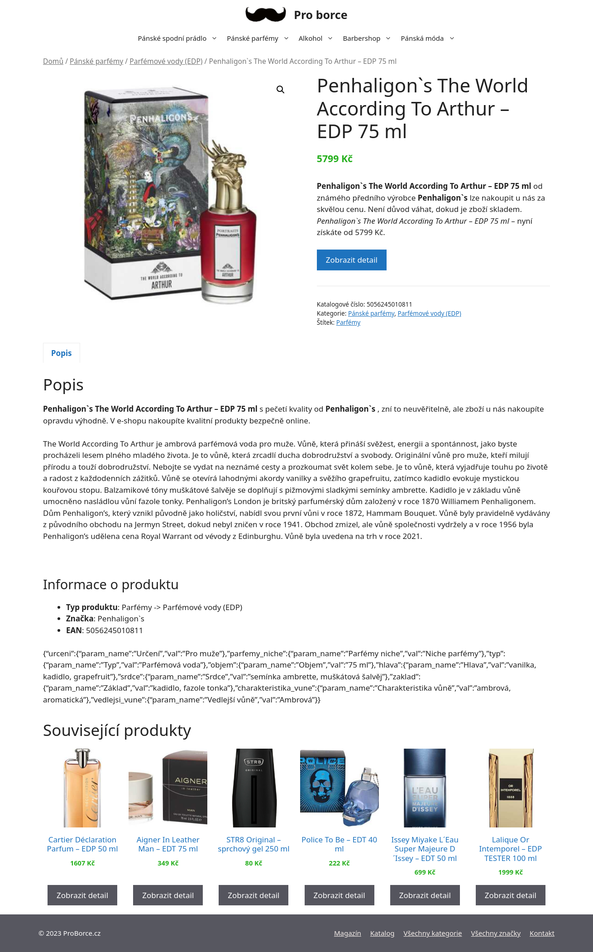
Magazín (347, 933)
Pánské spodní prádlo (180, 38)
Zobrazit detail (352, 260)
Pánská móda (430, 38)
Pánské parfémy (260, 38)
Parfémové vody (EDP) (165, 61)
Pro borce (320, 14)
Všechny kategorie (433, 933)
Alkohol (319, 38)
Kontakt (542, 933)
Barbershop (369, 38)
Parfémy (348, 322)
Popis (61, 353)
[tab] (61, 353)
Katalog (382, 933)
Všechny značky (496, 933)
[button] (281, 90)
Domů (53, 61)
